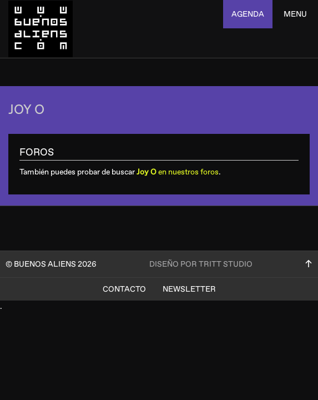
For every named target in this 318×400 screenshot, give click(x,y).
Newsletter (189, 289)
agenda (247, 14)
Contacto (124, 289)
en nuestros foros (178, 172)
